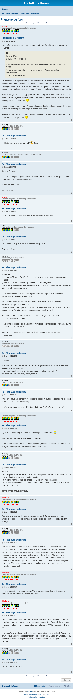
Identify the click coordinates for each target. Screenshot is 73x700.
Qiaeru (47, 694)
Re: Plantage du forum (14, 135)
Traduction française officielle (33, 694)
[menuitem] (5, 9)
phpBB (29, 691)
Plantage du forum (13, 19)
